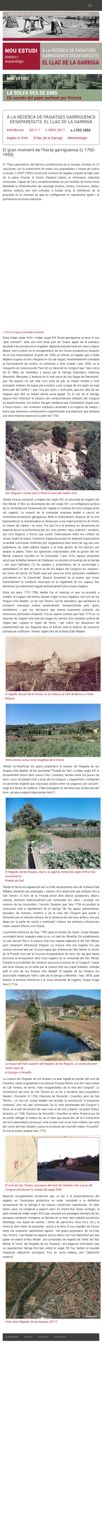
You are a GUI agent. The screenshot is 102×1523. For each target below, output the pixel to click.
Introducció (15, 130)
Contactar (59, 1337)
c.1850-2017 (55, 130)
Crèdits (28, 1337)
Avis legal (43, 1337)
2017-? (34, 130)
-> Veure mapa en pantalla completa (23, 332)
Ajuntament (12, 1337)
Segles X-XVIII (17, 138)
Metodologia (77, 138)
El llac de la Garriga (47, 138)
